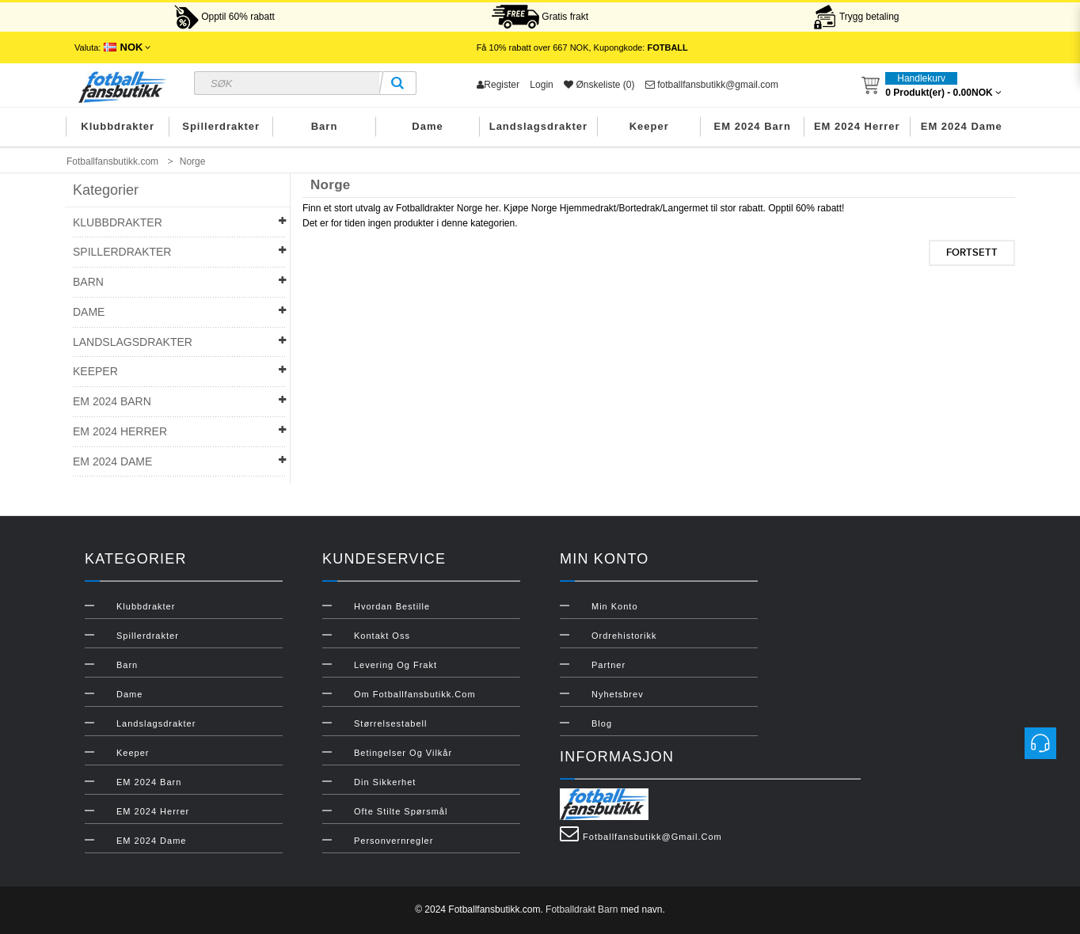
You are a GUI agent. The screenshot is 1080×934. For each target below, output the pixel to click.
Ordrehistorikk (623, 635)
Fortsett (972, 252)
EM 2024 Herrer (857, 126)
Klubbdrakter (117, 126)
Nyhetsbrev (617, 694)
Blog (601, 723)
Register (498, 84)
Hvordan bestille (392, 606)
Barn (324, 126)
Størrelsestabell (390, 723)
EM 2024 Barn (752, 126)
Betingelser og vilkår (403, 752)
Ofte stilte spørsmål (400, 811)
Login (541, 84)
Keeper (649, 126)
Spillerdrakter (221, 126)
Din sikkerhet (385, 782)
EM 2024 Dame (961, 126)
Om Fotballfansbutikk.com (415, 694)
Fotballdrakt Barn (582, 909)
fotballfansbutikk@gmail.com (711, 84)
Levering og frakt (395, 665)
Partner (608, 665)
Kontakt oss (382, 635)
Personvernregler (393, 840)
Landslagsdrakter (538, 126)
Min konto (614, 606)
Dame (427, 126)
